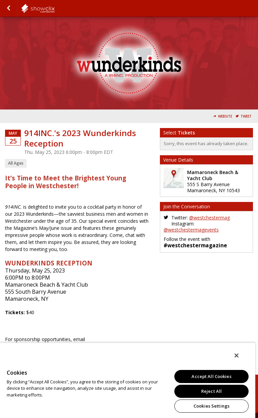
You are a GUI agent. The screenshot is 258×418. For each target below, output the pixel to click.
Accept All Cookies (211, 376)
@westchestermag (209, 217)
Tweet (246, 116)
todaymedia (54, 8)
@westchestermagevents (191, 229)
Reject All (211, 391)
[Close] (236, 355)
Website (225, 116)
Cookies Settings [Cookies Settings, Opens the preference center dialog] (211, 406)
